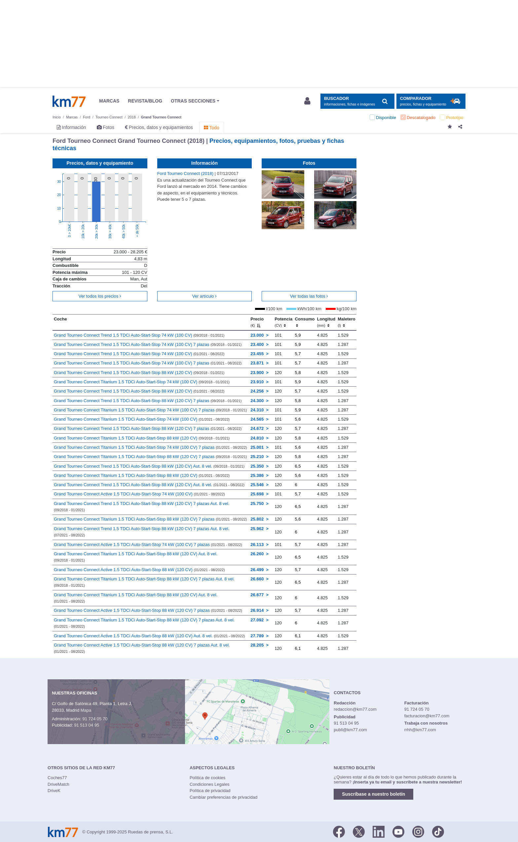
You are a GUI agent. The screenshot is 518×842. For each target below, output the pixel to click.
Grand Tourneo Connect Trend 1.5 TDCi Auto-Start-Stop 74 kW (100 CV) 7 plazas (147, 344)
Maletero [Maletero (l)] (346, 322)
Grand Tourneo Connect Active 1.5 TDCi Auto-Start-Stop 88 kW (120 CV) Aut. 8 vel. (149, 635)
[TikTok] (438, 831)
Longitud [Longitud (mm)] (326, 322)
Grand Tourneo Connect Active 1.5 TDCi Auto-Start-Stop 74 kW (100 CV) (139, 493)
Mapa (86, 710)
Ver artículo (204, 296)
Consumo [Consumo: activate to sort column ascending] (304, 322)
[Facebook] (339, 831)
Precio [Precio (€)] (257, 322)
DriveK (54, 790)
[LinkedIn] (379, 831)
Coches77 (57, 777)
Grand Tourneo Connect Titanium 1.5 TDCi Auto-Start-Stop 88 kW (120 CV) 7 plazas (150, 456)
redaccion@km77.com (355, 709)
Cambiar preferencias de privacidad (223, 797)
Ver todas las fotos (309, 296)
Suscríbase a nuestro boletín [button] (373, 794)
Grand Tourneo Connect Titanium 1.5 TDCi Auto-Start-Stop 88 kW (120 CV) (142, 438)
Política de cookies (207, 777)
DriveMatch (58, 784)
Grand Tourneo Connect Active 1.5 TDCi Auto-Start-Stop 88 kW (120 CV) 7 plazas (148, 610)
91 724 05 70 (94, 718)
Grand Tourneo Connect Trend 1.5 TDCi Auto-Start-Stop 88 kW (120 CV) (139, 372)
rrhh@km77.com (420, 729)
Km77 (69, 101)
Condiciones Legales (210, 784)
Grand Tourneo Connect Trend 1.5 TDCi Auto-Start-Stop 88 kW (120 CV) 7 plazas (147, 400)
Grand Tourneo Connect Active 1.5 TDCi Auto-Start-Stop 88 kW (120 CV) (139, 569)
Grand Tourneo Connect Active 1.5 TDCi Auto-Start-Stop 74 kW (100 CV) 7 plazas (148, 544)
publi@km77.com (350, 729)
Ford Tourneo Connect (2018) (186, 173)
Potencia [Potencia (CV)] (283, 322)
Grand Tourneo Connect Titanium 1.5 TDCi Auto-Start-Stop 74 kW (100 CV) (142, 381)
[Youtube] (398, 831)
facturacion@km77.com (427, 715)
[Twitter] (359, 831)
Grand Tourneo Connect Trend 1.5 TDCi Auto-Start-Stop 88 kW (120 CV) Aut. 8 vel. (149, 466)
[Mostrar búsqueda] (357, 101)
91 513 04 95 (86, 725)
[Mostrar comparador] (430, 101)
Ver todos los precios (100, 296)
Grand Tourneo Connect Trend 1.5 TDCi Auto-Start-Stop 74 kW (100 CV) (139, 335)
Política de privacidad (210, 790)
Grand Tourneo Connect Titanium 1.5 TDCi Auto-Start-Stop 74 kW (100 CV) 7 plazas (150, 409)
